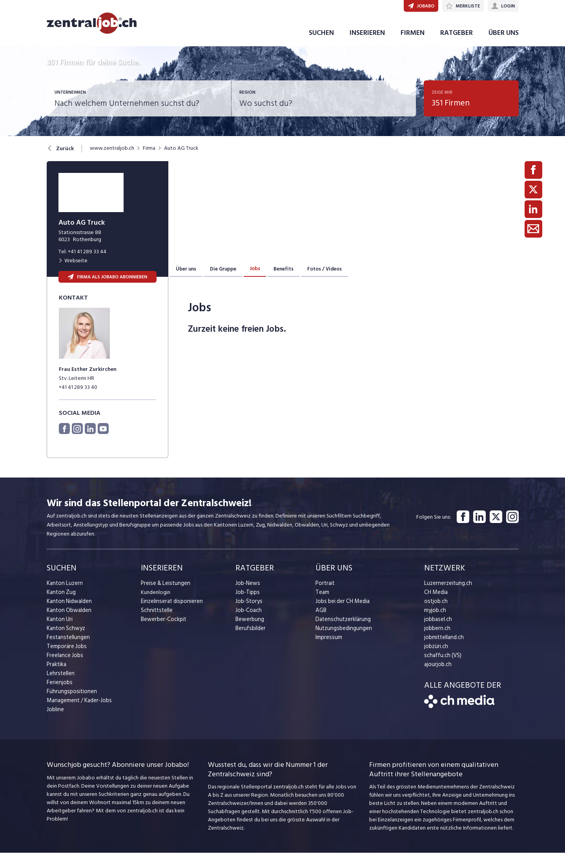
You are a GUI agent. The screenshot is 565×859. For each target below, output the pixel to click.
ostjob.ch (435, 607)
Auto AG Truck (181, 154)
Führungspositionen (70, 697)
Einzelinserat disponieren (170, 607)
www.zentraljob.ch (112, 154)
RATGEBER (456, 38)
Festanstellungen (67, 643)
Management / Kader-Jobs (78, 706)
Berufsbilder (249, 634)
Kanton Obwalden (68, 616)
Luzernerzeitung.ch (446, 589)
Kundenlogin (155, 598)
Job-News (247, 589)
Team (321, 598)
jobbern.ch (436, 634)
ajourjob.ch (437, 670)
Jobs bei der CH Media (341, 607)
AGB (320, 616)
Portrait (324, 589)
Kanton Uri (59, 625)
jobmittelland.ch (443, 643)
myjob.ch (434, 616)
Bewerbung (248, 625)
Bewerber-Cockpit (163, 625)
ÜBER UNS (503, 38)
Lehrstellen (59, 679)
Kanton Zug (60, 598)
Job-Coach (248, 616)
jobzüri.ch (435, 652)
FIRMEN (413, 38)
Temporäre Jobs (65, 652)
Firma (149, 154)
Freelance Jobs (64, 661)
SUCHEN (321, 38)
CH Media (435, 598)
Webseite (72, 266)
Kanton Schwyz (65, 634)
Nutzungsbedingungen (341, 634)
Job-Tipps (246, 598)
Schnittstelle (156, 616)
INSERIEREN (367, 38)
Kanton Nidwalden (68, 607)
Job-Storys (248, 607)
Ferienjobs (59, 688)
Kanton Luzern (63, 589)
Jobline (55, 715)
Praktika (56, 670)
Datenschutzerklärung (341, 625)
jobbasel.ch (437, 625)
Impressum (327, 643)
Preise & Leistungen (164, 589)
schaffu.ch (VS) (441, 661)
